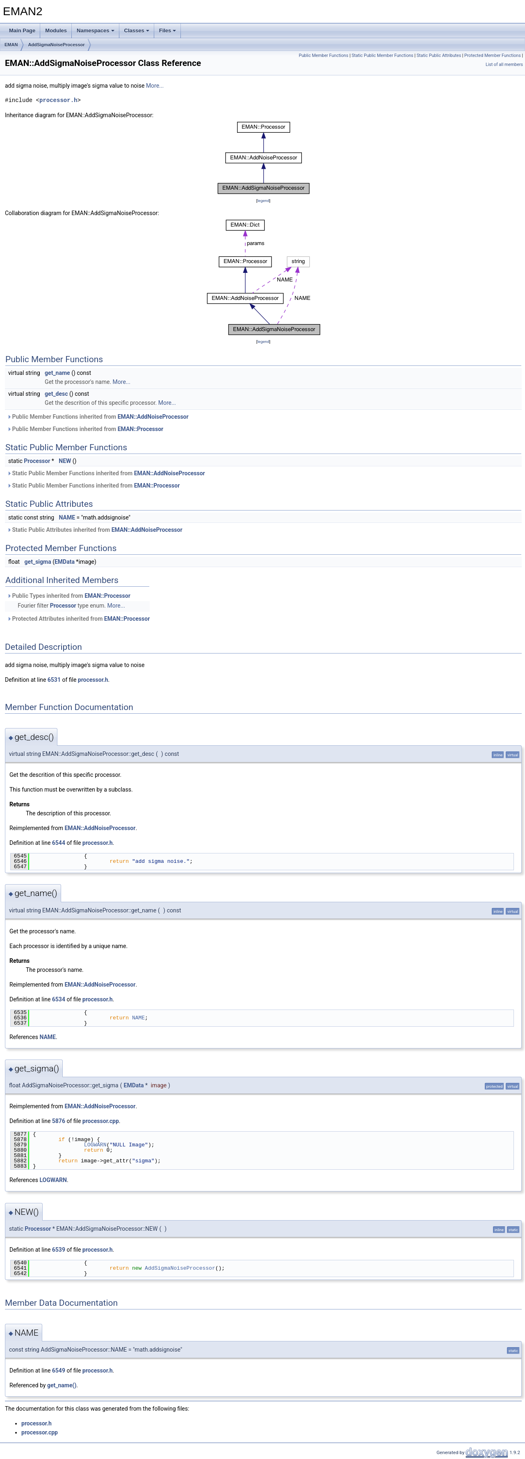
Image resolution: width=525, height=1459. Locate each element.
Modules (56, 30)
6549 (58, 1370)
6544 (58, 843)
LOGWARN (95, 1144)
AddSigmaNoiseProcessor (56, 44)
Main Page (22, 30)
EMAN (11, 44)
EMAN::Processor (141, 429)
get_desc (56, 393)
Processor (37, 461)
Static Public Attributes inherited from (95, 529)
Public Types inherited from (68, 595)
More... (155, 85)
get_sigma (38, 561)
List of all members (504, 64)
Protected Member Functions (492, 55)
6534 (58, 999)
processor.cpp (100, 1121)
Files (167, 30)
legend (263, 200)
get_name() (61, 1385)
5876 (58, 1121)
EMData (65, 561)
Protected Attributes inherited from (78, 618)
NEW (65, 461)
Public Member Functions (323, 55)
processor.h (58, 100)
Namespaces (95, 30)
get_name (57, 373)
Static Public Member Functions (382, 55)
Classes (136, 30)
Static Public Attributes (439, 55)
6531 (54, 679)
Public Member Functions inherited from (98, 416)
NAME (67, 517)
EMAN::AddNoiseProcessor (153, 416)
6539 (58, 1249)
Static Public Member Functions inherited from (106, 473)
